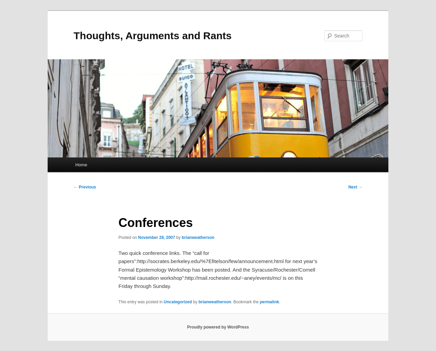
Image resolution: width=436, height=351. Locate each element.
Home (81, 164)
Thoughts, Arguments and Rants (153, 35)
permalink (269, 302)
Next (355, 187)
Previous (85, 187)
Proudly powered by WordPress (218, 327)
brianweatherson (198, 237)
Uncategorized (178, 302)
